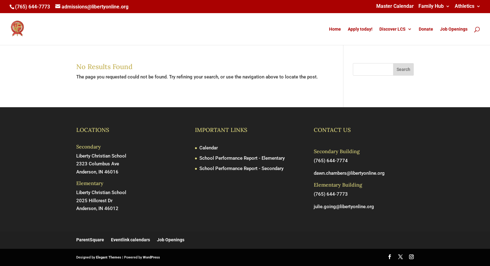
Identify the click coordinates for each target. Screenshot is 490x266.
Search (403, 69)
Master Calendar (395, 6)
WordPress (151, 257)
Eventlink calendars (130, 239)
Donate (426, 29)
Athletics (464, 6)
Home (335, 29)
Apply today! (360, 29)
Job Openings (454, 29)
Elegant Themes (108, 257)
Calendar (208, 148)
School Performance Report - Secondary (241, 168)
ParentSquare (90, 239)
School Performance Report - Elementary (242, 158)
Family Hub (431, 6)
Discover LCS (392, 29)
